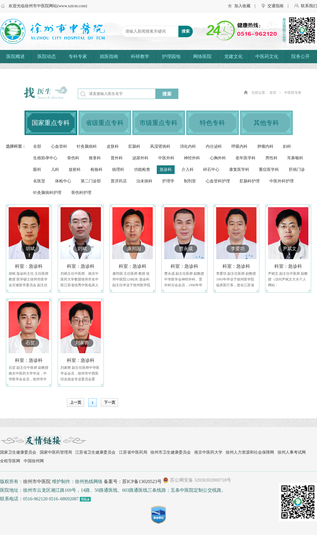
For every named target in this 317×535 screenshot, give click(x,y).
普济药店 (119, 181)
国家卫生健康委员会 (18, 452)
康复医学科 (239, 169)
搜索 (166, 93)
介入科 (188, 169)
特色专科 (212, 122)
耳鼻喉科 (295, 158)
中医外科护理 (281, 181)
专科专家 (78, 56)
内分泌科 (214, 146)
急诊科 (166, 169)
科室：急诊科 (29, 266)
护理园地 (171, 56)
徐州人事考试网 (292, 452)
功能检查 (142, 169)
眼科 (37, 169)
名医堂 (39, 181)
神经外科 (192, 158)
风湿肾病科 (160, 146)
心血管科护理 (218, 181)
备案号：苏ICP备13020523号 (133, 481)
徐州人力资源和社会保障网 (250, 452)
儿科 (55, 169)
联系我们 (309, 6)
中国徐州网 (34, 461)
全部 (37, 146)
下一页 (109, 402)
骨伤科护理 (81, 192)
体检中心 (63, 181)
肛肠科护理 (249, 181)
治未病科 (144, 181)
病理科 (118, 169)
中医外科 (166, 158)
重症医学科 (269, 169)
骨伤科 (73, 158)
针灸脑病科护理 (47, 192)
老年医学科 (245, 158)
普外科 (117, 158)
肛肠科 (134, 146)
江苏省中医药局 (133, 452)
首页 (272, 93)
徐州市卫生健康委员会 (170, 452)
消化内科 (188, 146)
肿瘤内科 (265, 146)
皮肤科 (113, 146)
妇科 (287, 146)
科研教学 (140, 56)
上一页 (75, 402)
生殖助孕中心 (45, 158)
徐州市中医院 (37, 481)
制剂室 (190, 181)
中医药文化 (266, 56)
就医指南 (109, 56)
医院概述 (15, 56)
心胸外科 (218, 158)
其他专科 (266, 122)
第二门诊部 (91, 181)
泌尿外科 (140, 158)
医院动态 (46, 56)
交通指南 (275, 6)
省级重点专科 (105, 122)
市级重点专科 (158, 122)
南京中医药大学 (208, 452)
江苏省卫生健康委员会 (95, 452)
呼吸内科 (239, 146)
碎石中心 (211, 169)
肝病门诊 (297, 169)
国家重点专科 (51, 122)
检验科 (96, 169)
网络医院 (202, 56)
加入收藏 (242, 6)
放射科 (75, 169)
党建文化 (233, 56)
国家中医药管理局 (56, 452)
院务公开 (300, 56)
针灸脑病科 (87, 146)
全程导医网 (10, 461)
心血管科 (59, 146)
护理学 (168, 181)
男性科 (271, 158)
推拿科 (95, 158)
